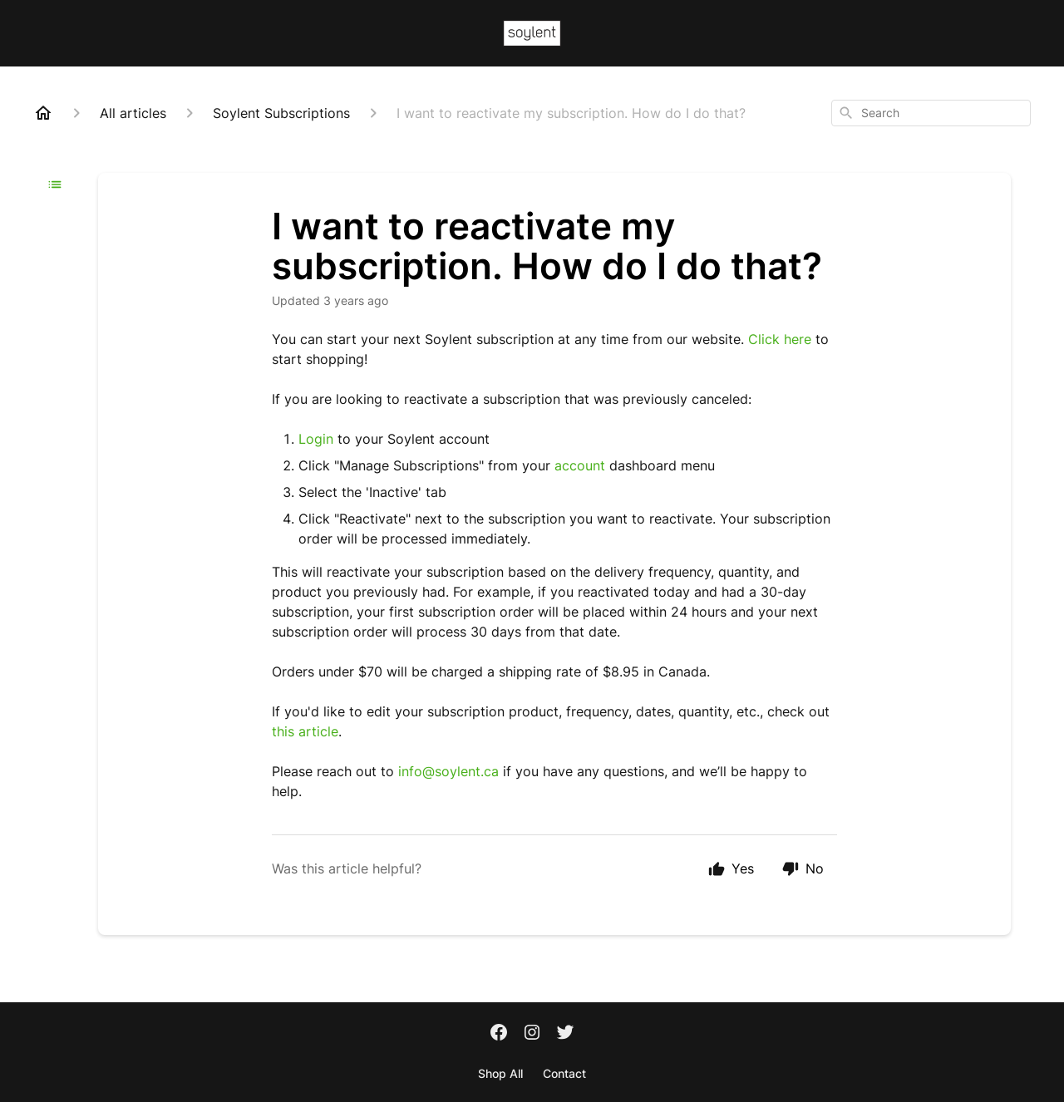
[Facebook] (499, 1033)
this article (305, 731)
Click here (779, 339)
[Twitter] (565, 1033)
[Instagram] (532, 1033)
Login (315, 438)
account (581, 465)
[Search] (846, 113)
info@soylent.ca (448, 771)
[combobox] (931, 113)
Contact (564, 1073)
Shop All (500, 1073)
